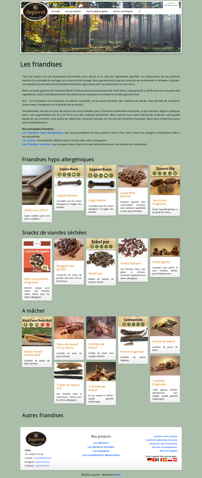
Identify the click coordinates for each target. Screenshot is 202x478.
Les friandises (101, 451)
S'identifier (171, 3)
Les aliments (101, 442)
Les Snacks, (29, 140)
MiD (118, 474)
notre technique (123, 11)
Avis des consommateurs (164, 447)
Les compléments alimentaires (101, 455)
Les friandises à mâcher (36, 144)
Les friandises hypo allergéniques (42, 132)
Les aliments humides (101, 447)
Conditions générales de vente (161, 439)
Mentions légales (168, 450)
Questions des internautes (163, 443)
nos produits (73, 11)
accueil (55, 11)
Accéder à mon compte (165, 436)
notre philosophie (97, 11)
